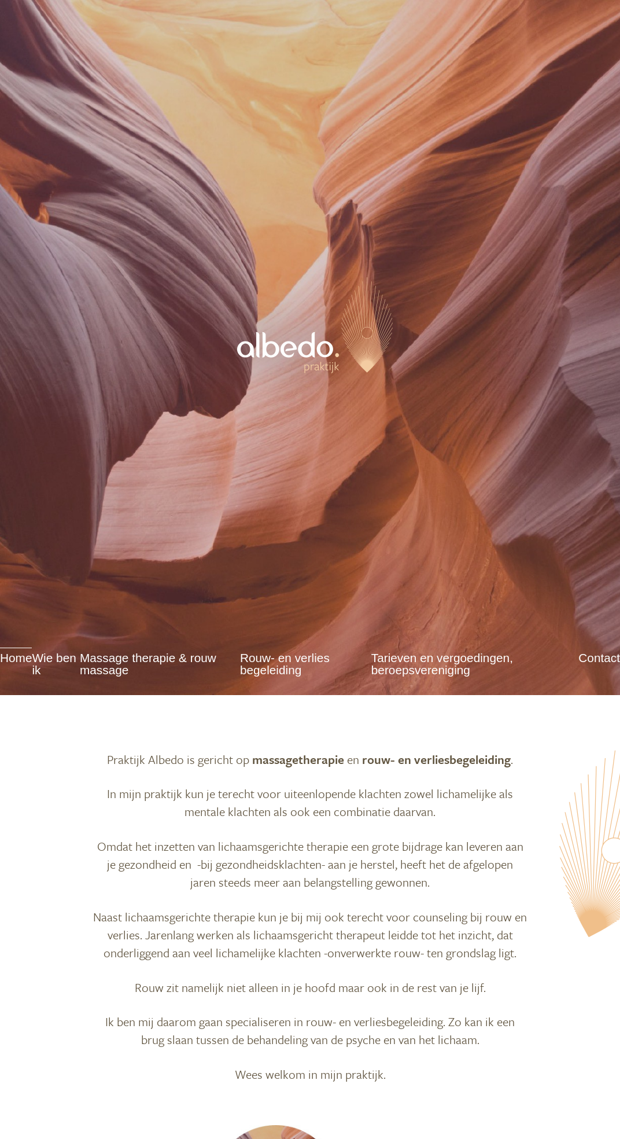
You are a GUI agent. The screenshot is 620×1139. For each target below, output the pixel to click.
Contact (599, 658)
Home (16, 658)
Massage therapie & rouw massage (148, 664)
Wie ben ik (54, 664)
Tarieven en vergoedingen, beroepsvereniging (442, 664)
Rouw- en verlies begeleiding (285, 664)
